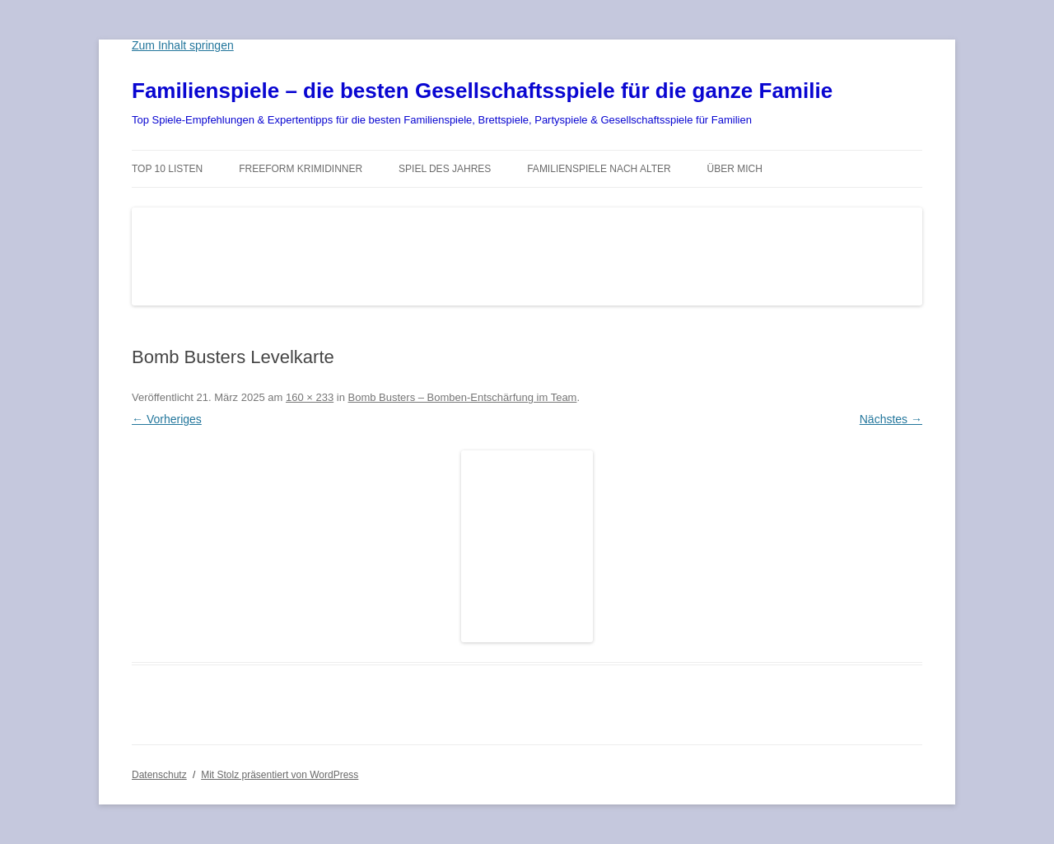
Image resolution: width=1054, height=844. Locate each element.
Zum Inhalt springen (183, 45)
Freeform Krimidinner (300, 169)
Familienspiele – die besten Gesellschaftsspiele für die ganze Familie (482, 90)
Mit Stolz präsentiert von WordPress (279, 775)
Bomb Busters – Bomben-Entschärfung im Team (462, 397)
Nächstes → (891, 419)
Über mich (735, 169)
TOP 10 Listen (167, 169)
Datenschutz (159, 775)
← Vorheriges (167, 419)
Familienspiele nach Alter (599, 169)
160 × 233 (309, 397)
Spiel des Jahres (445, 169)
